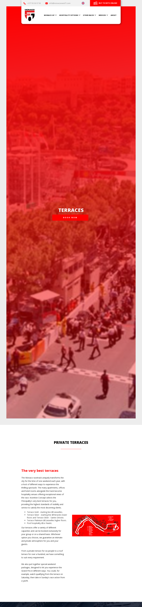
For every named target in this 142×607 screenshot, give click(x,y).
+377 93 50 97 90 (34, 3)
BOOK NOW (70, 217)
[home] (29, 15)
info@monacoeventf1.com (59, 3)
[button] (51, 15)
